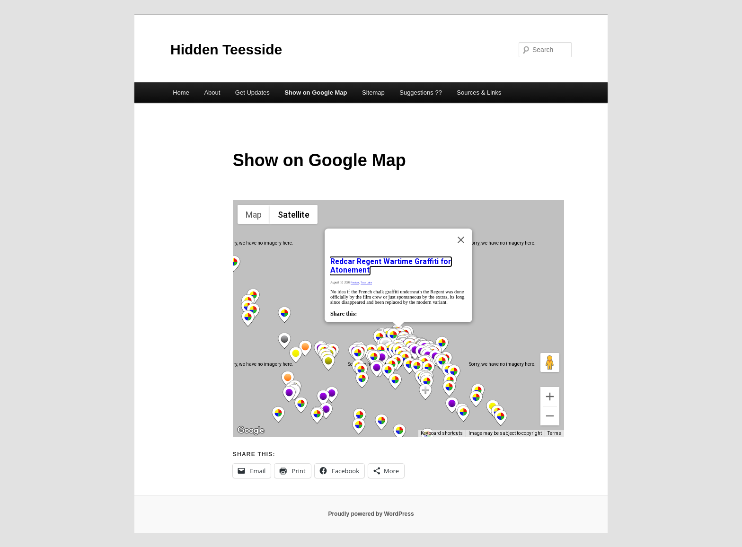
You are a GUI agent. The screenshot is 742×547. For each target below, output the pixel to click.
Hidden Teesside (226, 49)
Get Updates (252, 92)
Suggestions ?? (420, 92)
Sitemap (373, 92)
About (212, 92)
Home (181, 92)
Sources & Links (479, 92)
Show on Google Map (315, 92)
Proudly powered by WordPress (371, 514)
